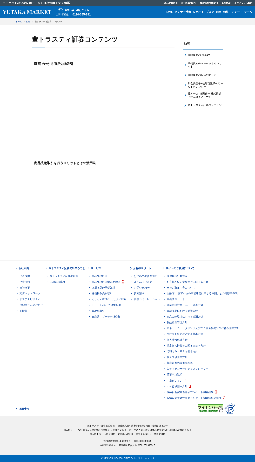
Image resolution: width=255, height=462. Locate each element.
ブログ (210, 12)
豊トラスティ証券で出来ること (67, 268)
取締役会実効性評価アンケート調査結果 (190, 392)
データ (248, 12)
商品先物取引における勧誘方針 (185, 316)
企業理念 (25, 281)
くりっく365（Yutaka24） (107, 305)
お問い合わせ (142, 287)
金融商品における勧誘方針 (182, 310)
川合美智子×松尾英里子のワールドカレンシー (205, 85)
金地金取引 (98, 310)
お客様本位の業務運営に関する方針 (187, 281)
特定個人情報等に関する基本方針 (186, 345)
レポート (198, 12)
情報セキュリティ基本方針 (182, 351)
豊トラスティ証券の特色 (64, 276)
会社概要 (25, 287)
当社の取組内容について (181, 287)
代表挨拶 (25, 276)
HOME (169, 12)
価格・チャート (232, 12)
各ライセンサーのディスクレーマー (187, 368)
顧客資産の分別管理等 (180, 363)
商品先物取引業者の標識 (106, 282)
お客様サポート (142, 268)
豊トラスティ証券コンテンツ (205, 105)
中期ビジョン (174, 380)
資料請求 (139, 293)
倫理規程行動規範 (177, 276)
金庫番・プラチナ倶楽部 (106, 316)
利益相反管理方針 (177, 322)
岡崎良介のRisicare (199, 55)
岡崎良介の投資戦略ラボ (202, 75)
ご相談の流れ (57, 281)
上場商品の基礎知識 (103, 287)
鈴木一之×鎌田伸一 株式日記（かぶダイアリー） (204, 95)
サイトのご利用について (180, 268)
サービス (96, 268)
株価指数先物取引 (102, 293)
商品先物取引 (99, 276)
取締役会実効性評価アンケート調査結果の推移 (194, 398)
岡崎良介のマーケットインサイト (205, 65)
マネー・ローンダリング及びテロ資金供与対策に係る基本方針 (203, 328)
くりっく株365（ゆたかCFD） (110, 299)
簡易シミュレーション (147, 299)
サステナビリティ (30, 299)
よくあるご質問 (143, 281)
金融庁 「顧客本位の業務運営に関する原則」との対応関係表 (202, 293)
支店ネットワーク (30, 293)
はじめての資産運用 (145, 276)
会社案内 (24, 268)
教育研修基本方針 (177, 357)
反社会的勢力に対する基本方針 (185, 334)
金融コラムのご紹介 (31, 305)
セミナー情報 (183, 12)
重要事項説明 (174, 374)
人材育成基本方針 (177, 386)
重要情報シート (176, 299)
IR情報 (23, 310)
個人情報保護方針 (177, 339)
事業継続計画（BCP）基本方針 (185, 305)
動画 (218, 12)
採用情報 (24, 409)
